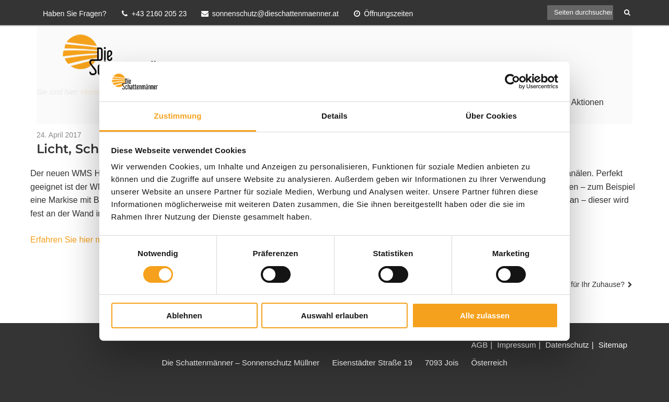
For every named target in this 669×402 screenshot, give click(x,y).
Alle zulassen (485, 315)
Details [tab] (334, 115)
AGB (479, 344)
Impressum (516, 344)
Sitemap (612, 344)
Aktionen (587, 102)
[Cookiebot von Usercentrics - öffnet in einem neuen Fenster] (512, 81)
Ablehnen (184, 315)
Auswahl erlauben (334, 315)
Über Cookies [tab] (491, 115)
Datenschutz (567, 344)
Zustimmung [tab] (178, 115)
